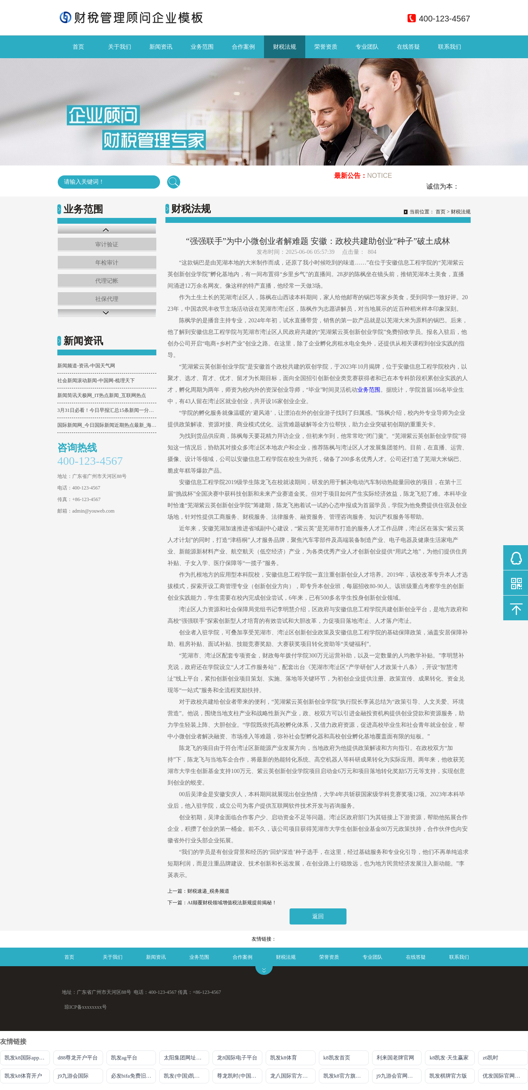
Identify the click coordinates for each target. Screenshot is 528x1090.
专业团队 (367, 47)
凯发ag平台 (124, 1058)
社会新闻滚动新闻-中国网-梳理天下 (96, 380)
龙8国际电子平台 (237, 1058)
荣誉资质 (325, 47)
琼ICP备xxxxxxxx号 (85, 1007)
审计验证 (106, 244)
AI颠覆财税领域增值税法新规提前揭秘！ (232, 903)
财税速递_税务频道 (208, 891)
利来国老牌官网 (395, 1058)
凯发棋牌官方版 (448, 1076)
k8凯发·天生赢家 (448, 1058)
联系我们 (449, 47)
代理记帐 (106, 281)
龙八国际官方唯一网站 (293, 1076)
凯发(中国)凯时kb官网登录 (186, 1076)
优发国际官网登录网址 (505, 1076)
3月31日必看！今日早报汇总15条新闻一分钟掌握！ (106, 410)
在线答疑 (408, 47)
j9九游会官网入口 (397, 1076)
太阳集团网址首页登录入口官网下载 (186, 1058)
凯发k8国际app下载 (27, 1058)
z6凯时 (490, 1058)
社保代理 (106, 299)
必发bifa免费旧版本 (133, 1076)
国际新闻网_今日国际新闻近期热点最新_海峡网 (106, 425)
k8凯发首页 (336, 1058)
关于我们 (119, 47)
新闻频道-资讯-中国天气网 (86, 366)
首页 (78, 47)
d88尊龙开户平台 (78, 1058)
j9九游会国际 (73, 1076)
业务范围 (202, 47)
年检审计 (106, 263)
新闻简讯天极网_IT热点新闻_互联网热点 (101, 395)
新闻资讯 (160, 47)
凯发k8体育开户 (23, 1076)
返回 (318, 916)
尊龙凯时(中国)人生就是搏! (239, 1076)
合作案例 (243, 47)
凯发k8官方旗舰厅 (344, 1076)
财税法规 (284, 47)
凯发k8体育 (283, 1058)
